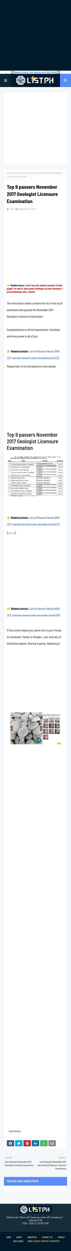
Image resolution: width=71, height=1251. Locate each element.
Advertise (32, 1237)
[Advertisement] (35, 35)
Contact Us (47, 1237)
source (11, 532)
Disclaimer (18, 1241)
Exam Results (20, 172)
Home (9, 172)
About (19, 1237)
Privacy (61, 1237)
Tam (11, 208)
